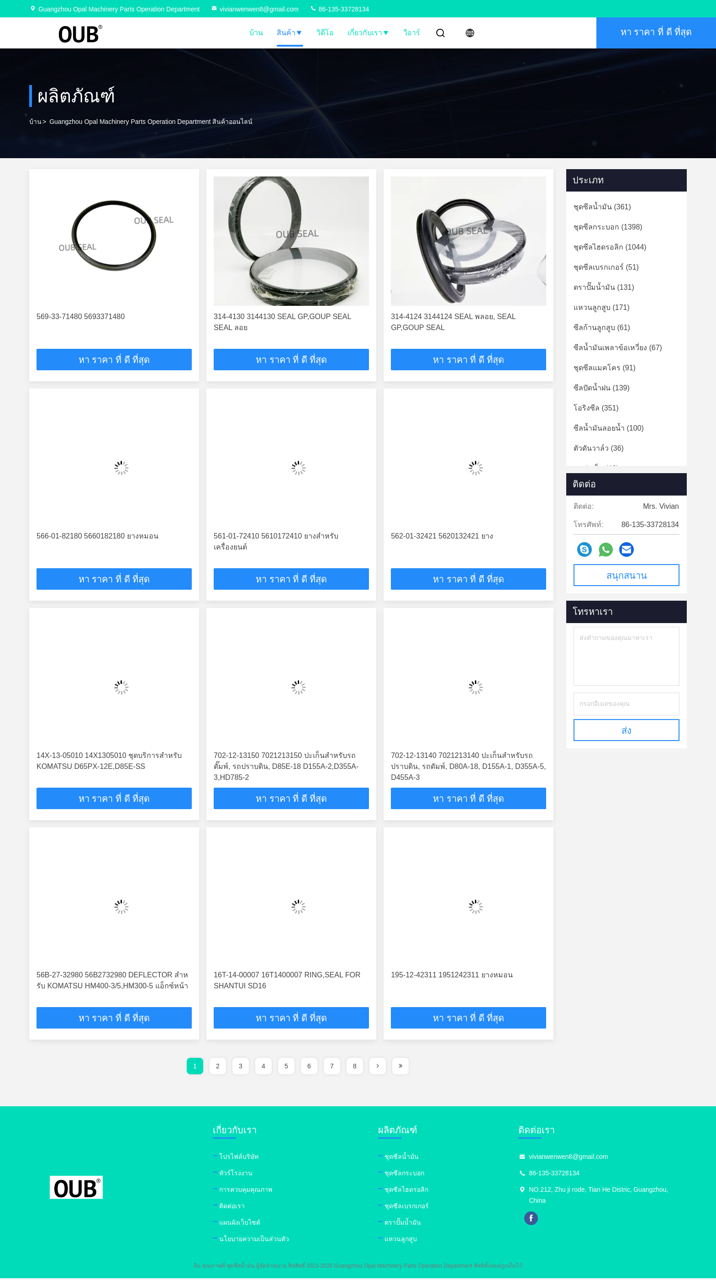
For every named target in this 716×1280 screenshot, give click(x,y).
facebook (546, 1220)
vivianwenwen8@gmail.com (255, 9)
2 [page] (218, 1068)
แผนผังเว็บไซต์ (244, 1224)
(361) (602, 207)
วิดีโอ (325, 33)
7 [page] (332, 1068)
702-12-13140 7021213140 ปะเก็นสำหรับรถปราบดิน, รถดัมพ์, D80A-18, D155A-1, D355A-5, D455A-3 (468, 767)
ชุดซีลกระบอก (414, 1175)
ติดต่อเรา (236, 1207)
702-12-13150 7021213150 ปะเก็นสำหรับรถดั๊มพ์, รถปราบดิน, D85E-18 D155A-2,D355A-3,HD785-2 (286, 767)
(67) (618, 348)
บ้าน (256, 33)
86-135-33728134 (339, 9)
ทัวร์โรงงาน (240, 1175)
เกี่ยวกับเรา (368, 33)
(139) (602, 388)
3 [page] (240, 1068)
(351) (596, 408)
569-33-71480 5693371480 (81, 316)
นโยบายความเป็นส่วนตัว (259, 1240)
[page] (377, 1068)
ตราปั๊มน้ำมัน (412, 1224)
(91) (605, 368)
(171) (602, 307)
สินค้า (290, 33)
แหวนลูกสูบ (410, 1240)
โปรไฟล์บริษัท (243, 1158)
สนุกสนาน (626, 576)
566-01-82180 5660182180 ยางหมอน (97, 536)
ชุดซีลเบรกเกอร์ (416, 1207)
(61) (602, 327)
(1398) (608, 227)
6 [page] (309, 1068)
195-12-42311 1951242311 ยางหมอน (452, 976)
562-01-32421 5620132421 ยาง (442, 536)
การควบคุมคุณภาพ (250, 1191)
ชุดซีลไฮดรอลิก (416, 1191)
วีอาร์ (411, 33)
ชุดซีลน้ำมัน (411, 1158)
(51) (606, 267)
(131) (604, 287)
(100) (609, 428)
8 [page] (355, 1068)
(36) (599, 448)
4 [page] (263, 1068)
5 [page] (286, 1068)
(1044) (610, 247)
